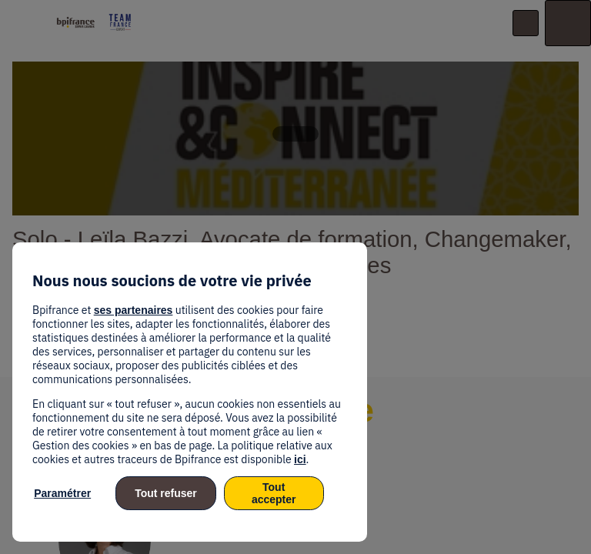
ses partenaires (133, 310)
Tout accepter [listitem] (274, 493)
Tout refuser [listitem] (166, 493)
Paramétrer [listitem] (62, 493)
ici (300, 459)
